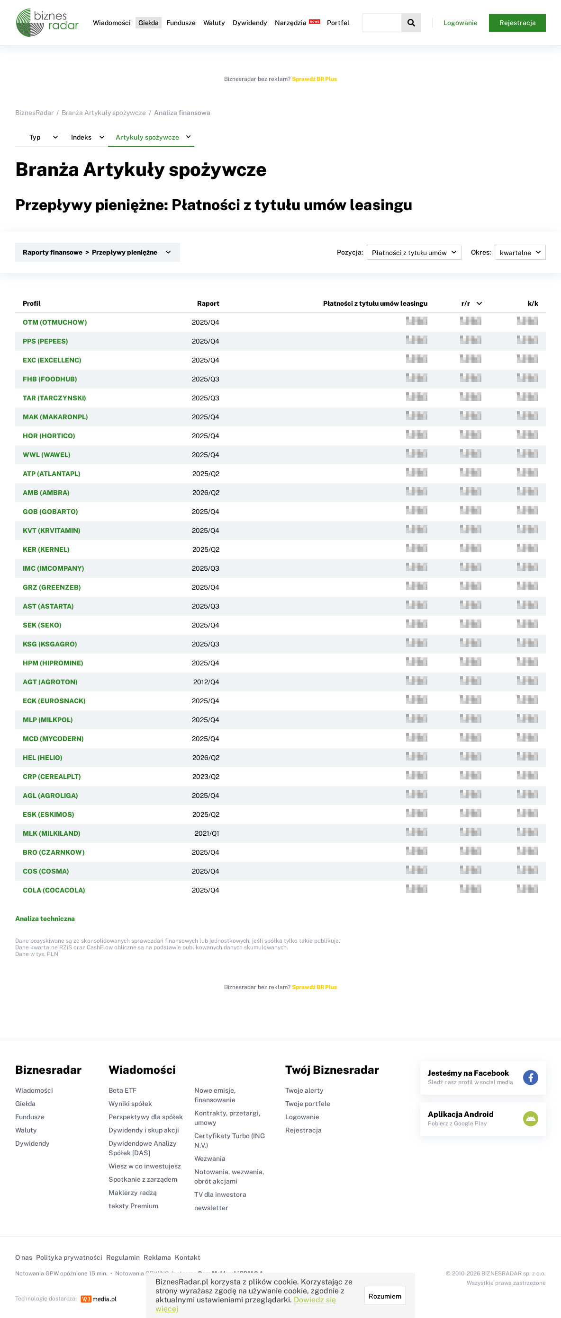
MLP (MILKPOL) (48, 720)
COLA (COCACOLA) (54, 890)
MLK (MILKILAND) (52, 833)
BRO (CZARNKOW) (54, 852)
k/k (533, 303)
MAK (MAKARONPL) (55, 417)
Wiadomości (112, 23)
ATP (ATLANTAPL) (52, 474)
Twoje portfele (307, 1103)
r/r (465, 303)
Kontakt (187, 1257)
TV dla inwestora (220, 1194)
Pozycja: (399, 252)
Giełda (148, 23)
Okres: (508, 252)
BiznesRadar (34, 112)
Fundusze (181, 23)
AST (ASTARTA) (48, 606)
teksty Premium (133, 1206)
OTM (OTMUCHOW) (55, 322)
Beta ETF (122, 1090)
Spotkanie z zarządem (143, 1179)
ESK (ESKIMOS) (48, 814)
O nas (23, 1257)
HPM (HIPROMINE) (53, 663)
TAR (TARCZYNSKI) (54, 398)
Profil (32, 303)
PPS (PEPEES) (45, 341)
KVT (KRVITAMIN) (52, 530)
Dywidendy (250, 23)
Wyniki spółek (130, 1103)
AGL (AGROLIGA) (50, 795)
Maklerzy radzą (133, 1192)
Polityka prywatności (69, 1257)
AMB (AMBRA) (46, 492)
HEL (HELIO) (43, 757)
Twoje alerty (304, 1090)
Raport (208, 303)
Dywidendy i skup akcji (144, 1130)
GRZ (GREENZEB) (52, 587)
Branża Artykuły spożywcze (104, 112)
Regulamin (123, 1257)
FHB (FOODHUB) (50, 379)
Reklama (157, 1257)
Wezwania (210, 1158)
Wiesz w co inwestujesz (145, 1166)
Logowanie (460, 23)
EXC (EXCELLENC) (52, 360)
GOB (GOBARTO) (50, 511)
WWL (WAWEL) (47, 455)
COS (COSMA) (46, 871)
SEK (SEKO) (42, 625)
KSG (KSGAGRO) (50, 644)
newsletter (211, 1208)
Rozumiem (385, 1296)
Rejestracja (517, 23)
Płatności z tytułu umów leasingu (375, 303)
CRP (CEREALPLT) (52, 776)
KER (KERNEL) (46, 549)
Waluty (214, 23)
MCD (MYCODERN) (53, 739)
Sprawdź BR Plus (314, 79)
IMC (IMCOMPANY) (53, 568)
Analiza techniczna (45, 918)
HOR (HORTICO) (49, 436)
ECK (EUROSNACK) (54, 701)
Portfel (338, 23)
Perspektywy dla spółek (146, 1117)
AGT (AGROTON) (50, 682)
